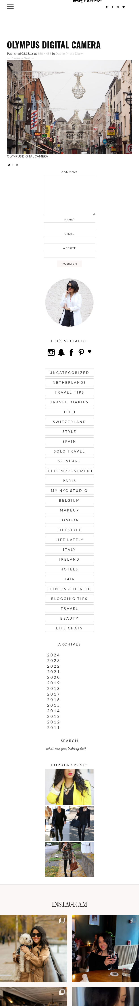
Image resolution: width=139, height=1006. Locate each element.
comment (69, 172)
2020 (54, 677)
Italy (69, 549)
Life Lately (69, 540)
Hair (69, 579)
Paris (69, 481)
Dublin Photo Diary (69, 53)
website (69, 248)
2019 (54, 683)
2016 (54, 699)
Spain (69, 441)
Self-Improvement (69, 471)
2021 (54, 671)
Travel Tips (69, 392)
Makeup (69, 510)
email (69, 233)
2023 (54, 660)
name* (69, 219)
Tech (69, 412)
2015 (54, 705)
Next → (29, 58)
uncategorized (69, 373)
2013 (54, 716)
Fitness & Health (69, 589)
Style (70, 432)
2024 (54, 655)
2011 (54, 727)
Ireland (69, 559)
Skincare (69, 461)
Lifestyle (69, 530)
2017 (54, 694)
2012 (54, 722)
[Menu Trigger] (10, 6)
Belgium (69, 500)
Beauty (69, 618)
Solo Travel (69, 451)
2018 (54, 688)
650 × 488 (44, 53)
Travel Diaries (69, 402)
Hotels (69, 569)
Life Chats (69, 628)
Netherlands (69, 382)
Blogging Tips (69, 599)
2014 (54, 710)
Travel (69, 608)
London (69, 520)
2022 (54, 666)
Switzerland (69, 422)
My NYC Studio (69, 490)
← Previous (15, 58)
